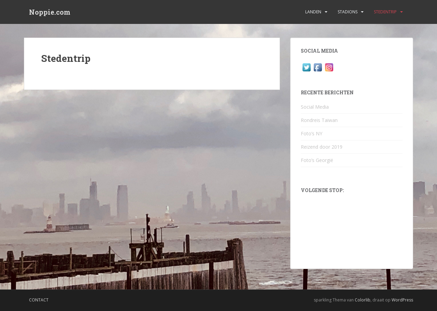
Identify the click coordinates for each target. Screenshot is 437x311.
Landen (313, 12)
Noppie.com (49, 12)
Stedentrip (385, 12)
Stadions (347, 12)
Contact (38, 300)
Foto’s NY (311, 133)
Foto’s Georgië (317, 160)
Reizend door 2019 (321, 147)
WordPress (402, 300)
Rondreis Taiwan (319, 120)
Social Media (315, 107)
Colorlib (362, 300)
